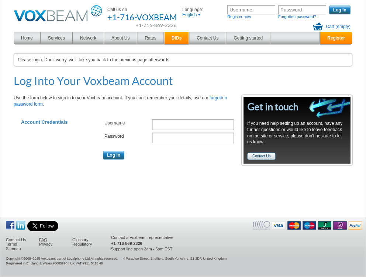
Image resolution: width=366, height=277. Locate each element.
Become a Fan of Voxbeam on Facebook (10, 225)
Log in (113, 155)
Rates (150, 38)
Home (27, 38)
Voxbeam (21, 7)
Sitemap (13, 248)
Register (336, 38)
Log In (339, 10)
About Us (120, 38)
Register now (239, 16)
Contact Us (207, 38)
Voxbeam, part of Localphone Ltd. (66, 258)
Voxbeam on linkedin (20, 225)
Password (114, 136)
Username (114, 123)
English (189, 14)
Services (56, 38)
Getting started (248, 38)
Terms (11, 244)
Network (88, 38)
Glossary (80, 239)
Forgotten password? (297, 16)
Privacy (45, 244)
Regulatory (82, 244)
